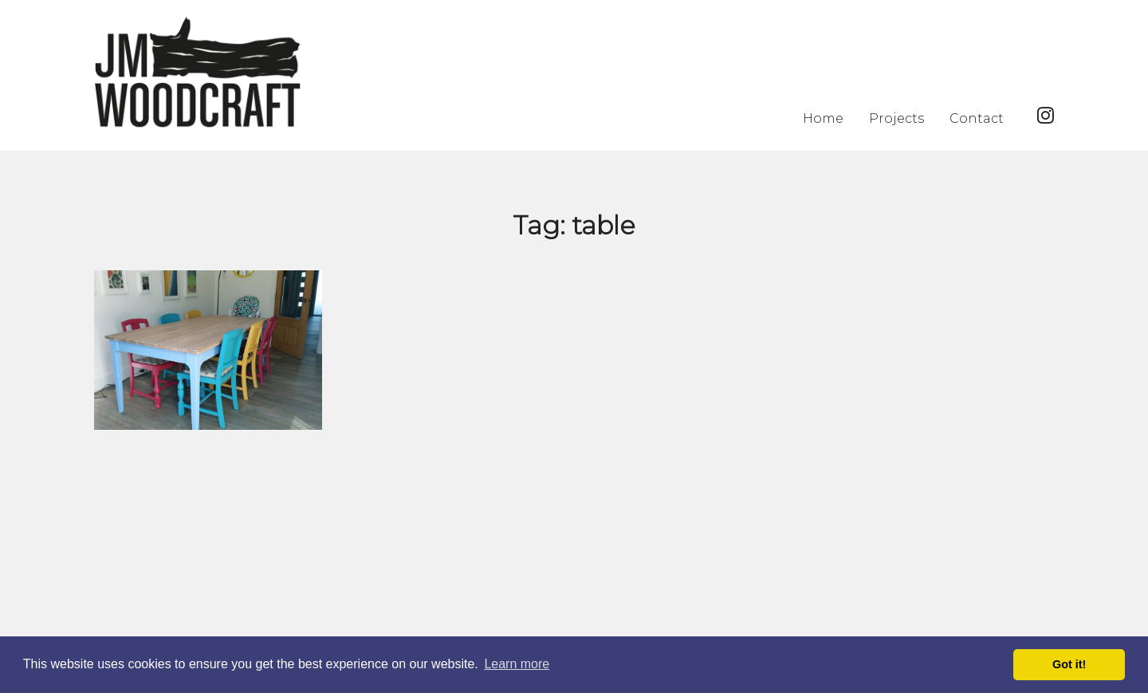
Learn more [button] (516, 664)
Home (823, 118)
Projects (896, 118)
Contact (976, 118)
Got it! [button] (1069, 664)
